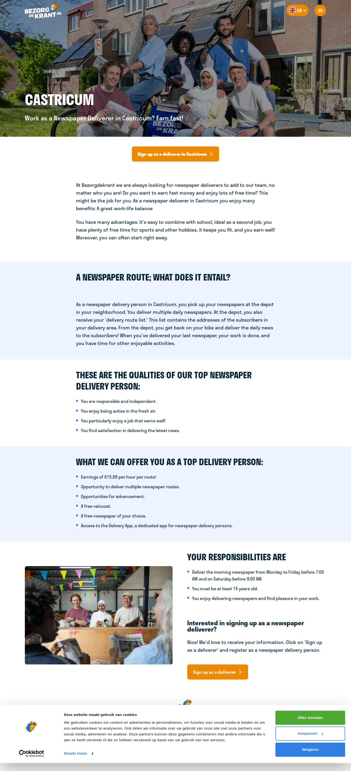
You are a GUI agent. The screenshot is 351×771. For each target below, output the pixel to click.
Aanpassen (310, 741)
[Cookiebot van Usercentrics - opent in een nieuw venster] (31, 761)
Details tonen (75, 761)
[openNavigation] (320, 10)
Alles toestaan (310, 726)
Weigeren (310, 757)
